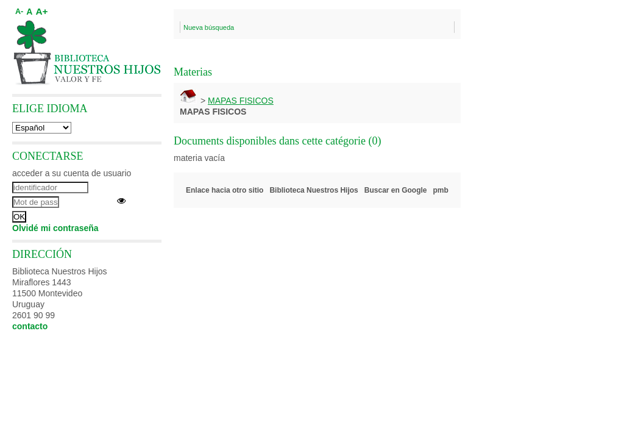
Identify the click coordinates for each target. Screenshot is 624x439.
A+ (41, 11)
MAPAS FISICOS (241, 100)
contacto (30, 326)
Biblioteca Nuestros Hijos (313, 190)
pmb (440, 190)
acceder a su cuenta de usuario (71, 173)
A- (19, 11)
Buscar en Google (395, 190)
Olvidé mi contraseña (55, 228)
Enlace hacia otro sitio (224, 190)
